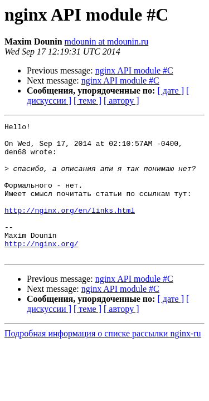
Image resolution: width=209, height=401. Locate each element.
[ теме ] (87, 100)
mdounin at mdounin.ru (107, 41)
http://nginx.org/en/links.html (69, 228)
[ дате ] (170, 90)
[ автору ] (121, 100)
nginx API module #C (134, 70)
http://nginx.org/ (41, 268)
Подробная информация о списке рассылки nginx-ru (102, 360)
